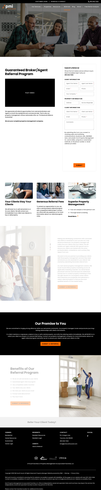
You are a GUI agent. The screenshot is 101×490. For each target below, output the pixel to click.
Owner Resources (10, 438)
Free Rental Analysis (92, 7)
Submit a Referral (50, 38)
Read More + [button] (82, 216)
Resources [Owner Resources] (56, 7)
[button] (87, 436)
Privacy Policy (75, 473)
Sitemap (67, 473)
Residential (8, 435)
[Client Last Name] (87, 112)
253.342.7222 (94, 1)
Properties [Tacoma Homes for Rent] (47, 7)
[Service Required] (87, 103)
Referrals (67, 7)
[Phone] (87, 89)
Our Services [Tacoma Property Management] (36, 7)
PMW (61, 473)
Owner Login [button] (9, 444)
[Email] (72, 89)
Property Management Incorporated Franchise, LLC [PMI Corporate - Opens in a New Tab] (57, 464)
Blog (73, 7)
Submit (79, 165)
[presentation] (77, 150)
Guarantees (9, 441)
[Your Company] (79, 94)
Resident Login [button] (37, 438)
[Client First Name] (72, 112)
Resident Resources (38, 435)
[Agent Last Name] (87, 83)
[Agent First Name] (72, 83)
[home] (9, 6)
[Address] (72, 103)
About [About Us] (79, 7)
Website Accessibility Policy (84, 479)
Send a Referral (37, 446)
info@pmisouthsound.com (68, 444)
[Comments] (79, 125)
